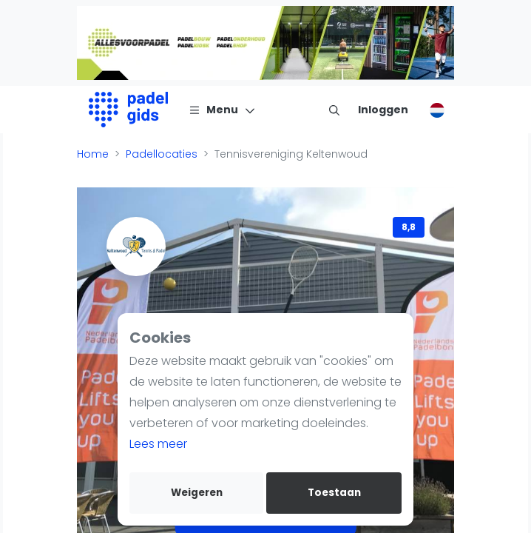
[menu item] (334, 109)
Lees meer (158, 443)
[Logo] (128, 109)
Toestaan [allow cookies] (334, 493)
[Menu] (222, 109)
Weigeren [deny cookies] (197, 493)
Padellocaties (161, 154)
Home (93, 154)
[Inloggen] (383, 109)
